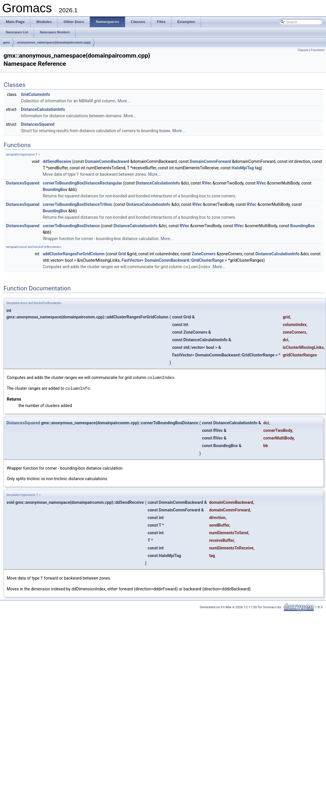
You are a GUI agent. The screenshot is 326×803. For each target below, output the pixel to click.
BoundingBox (55, 189)
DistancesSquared (37, 124)
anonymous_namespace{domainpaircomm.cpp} (54, 42)
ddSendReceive (57, 161)
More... (123, 101)
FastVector (131, 260)
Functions (318, 50)
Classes (303, 50)
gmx (6, 42)
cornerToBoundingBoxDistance (71, 225)
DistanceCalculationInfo (43, 109)
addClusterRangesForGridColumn (74, 253)
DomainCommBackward (107, 161)
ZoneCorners (204, 253)
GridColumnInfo (35, 94)
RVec (207, 182)
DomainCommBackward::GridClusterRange (184, 260)
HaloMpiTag (243, 168)
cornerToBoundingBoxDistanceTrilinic (77, 204)
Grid (122, 253)
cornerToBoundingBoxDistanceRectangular (82, 182)
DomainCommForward (210, 161)
